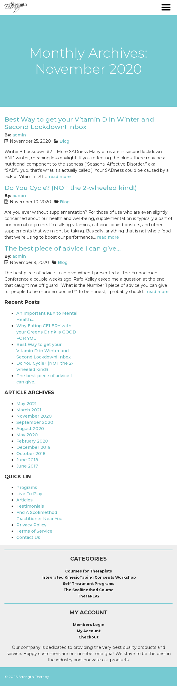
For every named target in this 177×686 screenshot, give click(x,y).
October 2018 (31, 453)
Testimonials (30, 506)
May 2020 (27, 435)
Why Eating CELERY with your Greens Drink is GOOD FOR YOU (46, 332)
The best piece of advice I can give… (62, 248)
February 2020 (32, 441)
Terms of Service (34, 531)
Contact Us (28, 537)
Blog (64, 141)
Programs (26, 487)
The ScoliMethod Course (88, 590)
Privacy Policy (31, 525)
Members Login (88, 624)
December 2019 (33, 447)
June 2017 (27, 466)
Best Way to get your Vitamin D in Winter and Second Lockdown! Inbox (79, 123)
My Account (89, 631)
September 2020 (34, 422)
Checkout (88, 637)
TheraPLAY (89, 596)
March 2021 (28, 410)
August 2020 (30, 428)
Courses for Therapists (88, 571)
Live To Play (29, 493)
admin (19, 135)
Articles (24, 500)
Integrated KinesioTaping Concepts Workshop (88, 577)
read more (60, 176)
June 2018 (27, 459)
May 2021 (26, 403)
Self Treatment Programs (88, 583)
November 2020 (34, 416)
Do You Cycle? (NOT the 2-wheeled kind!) (70, 187)
